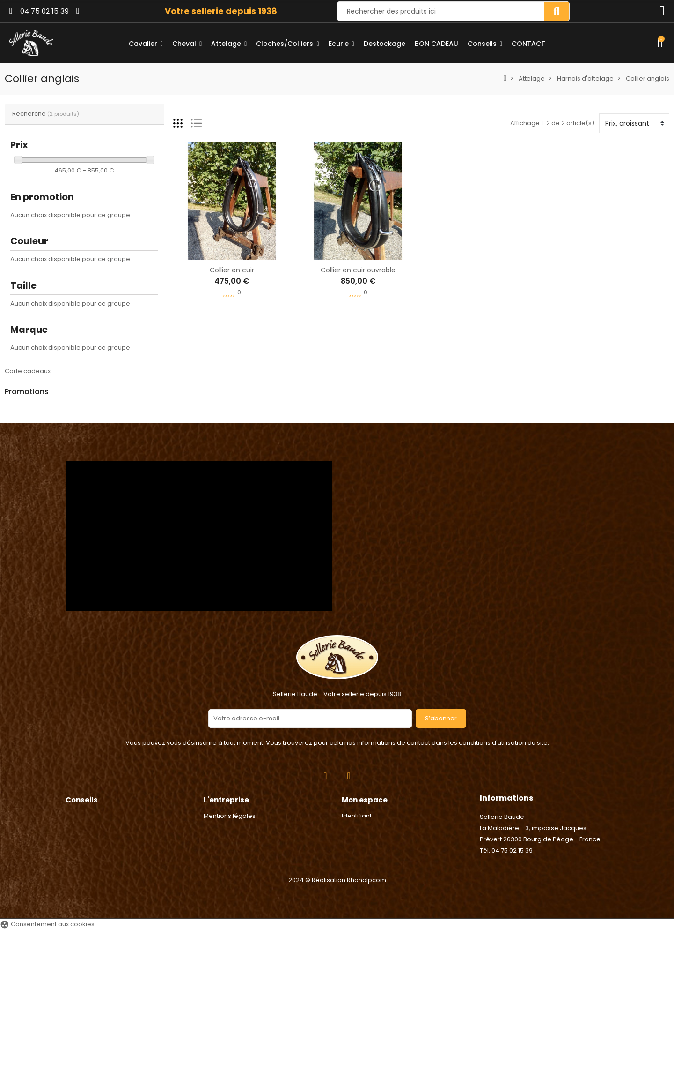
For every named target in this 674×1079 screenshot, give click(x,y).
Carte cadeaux (28, 371)
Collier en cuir (232, 270)
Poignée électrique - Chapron (98, 497)
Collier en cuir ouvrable (358, 270)
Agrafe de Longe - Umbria (91, 408)
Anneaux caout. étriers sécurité (100, 453)
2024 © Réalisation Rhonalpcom (337, 1029)
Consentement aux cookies (47, 1073)
